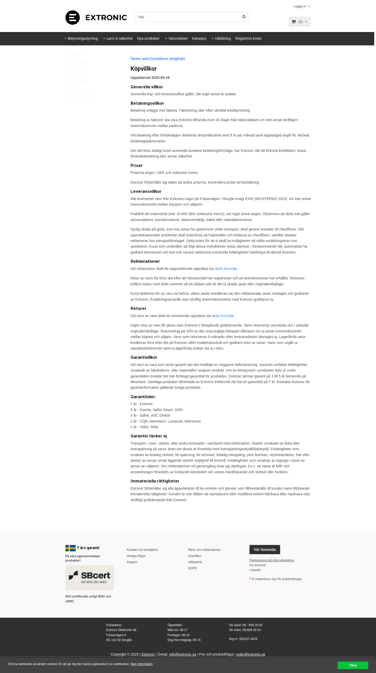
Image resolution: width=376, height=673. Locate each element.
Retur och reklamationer (204, 549)
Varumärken (178, 38)
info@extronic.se (182, 654)
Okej (353, 665)
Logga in (299, 6)
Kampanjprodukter (77, 75)
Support (132, 562)
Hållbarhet (195, 562)
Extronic (148, 654)
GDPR (192, 568)
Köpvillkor (194, 556)
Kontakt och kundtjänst (142, 549)
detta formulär (226, 268)
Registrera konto (248, 38)
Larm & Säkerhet (78, 110)
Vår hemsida (265, 549)
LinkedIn (255, 570)
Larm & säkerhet (120, 38)
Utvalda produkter (77, 93)
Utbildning (223, 38)
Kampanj (199, 38)
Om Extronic (257, 565)
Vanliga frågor (136, 556)
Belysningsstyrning (83, 38)
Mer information (155, 664)
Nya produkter (148, 38)
